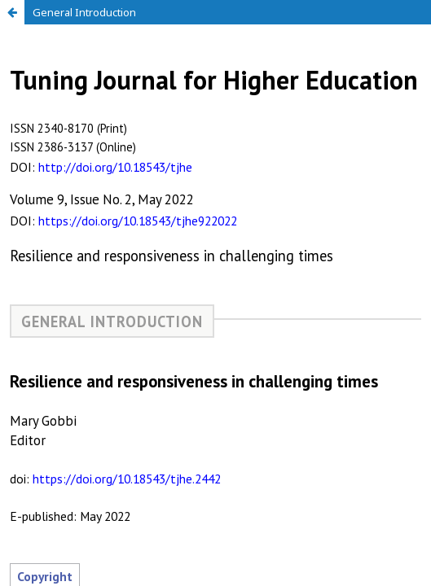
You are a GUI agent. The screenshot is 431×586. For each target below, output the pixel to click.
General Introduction (84, 12)
